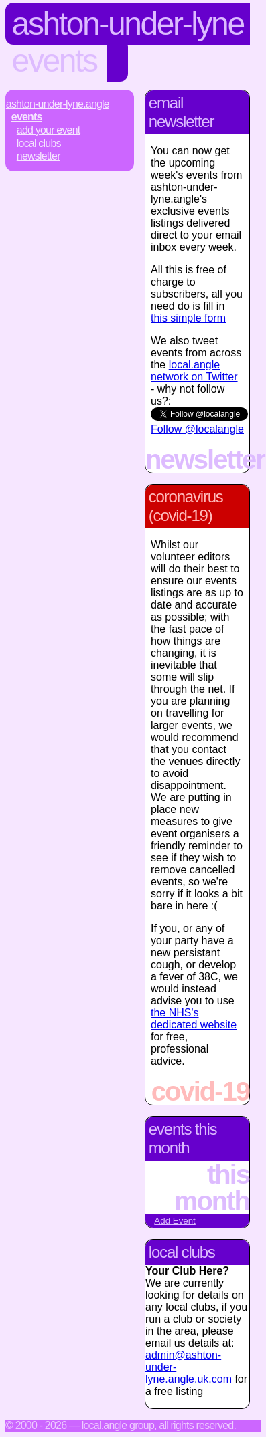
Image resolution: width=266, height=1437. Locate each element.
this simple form (188, 318)
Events (54, 60)
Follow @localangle (197, 429)
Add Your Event (48, 130)
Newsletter (38, 156)
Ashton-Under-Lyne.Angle (57, 104)
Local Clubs (39, 143)
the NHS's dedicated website (194, 1018)
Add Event (175, 1221)
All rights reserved (196, 1425)
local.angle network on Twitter (194, 370)
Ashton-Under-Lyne (128, 23)
